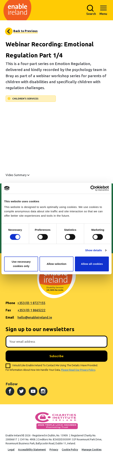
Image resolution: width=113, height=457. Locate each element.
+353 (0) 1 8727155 (31, 303)
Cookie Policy (70, 449)
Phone (10, 303)
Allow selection (56, 263)
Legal (11, 449)
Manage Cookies (91, 449)
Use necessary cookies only (21, 264)
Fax (8, 310)
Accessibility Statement (32, 449)
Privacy (53, 449)
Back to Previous (25, 31)
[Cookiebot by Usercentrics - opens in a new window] (93, 188)
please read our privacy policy (78, 369)
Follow (12, 384)
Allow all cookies (92, 263)
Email (10, 317)
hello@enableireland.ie (35, 317)
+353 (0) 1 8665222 (31, 310)
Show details (93, 250)
